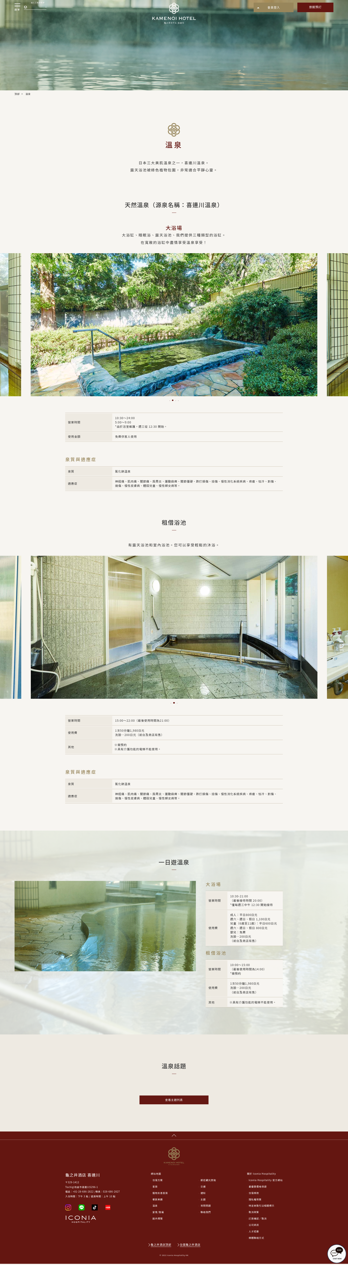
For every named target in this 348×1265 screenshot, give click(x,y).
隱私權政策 (255, 1200)
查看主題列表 (174, 1100)
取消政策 (254, 1213)
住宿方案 (158, 1181)
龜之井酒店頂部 (161, 1246)
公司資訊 (254, 1226)
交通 (203, 1187)
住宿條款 (254, 1194)
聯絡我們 (206, 1213)
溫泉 (155, 1207)
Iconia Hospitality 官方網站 (266, 1181)
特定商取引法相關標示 (261, 1207)
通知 (203, 1194)
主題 (203, 1200)
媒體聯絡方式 (256, 1239)
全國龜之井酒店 (190, 1246)
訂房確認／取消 (258, 1219)
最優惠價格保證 (258, 1187)
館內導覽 (158, 1219)
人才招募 (254, 1232)
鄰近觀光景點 (208, 1181)
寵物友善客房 (160, 1194)
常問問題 (206, 1207)
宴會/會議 (158, 1213)
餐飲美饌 (158, 1200)
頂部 (17, 94)
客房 (155, 1187)
